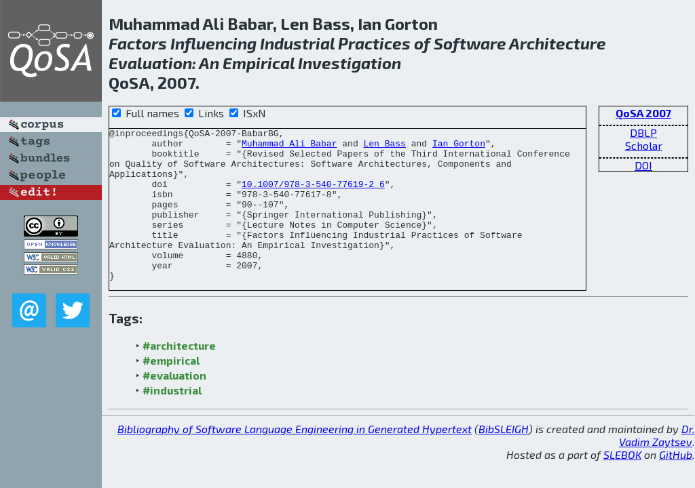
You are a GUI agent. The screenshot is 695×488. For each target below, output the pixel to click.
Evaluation (150, 63)
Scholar (643, 145)
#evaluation (174, 393)
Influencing (213, 43)
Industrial (297, 43)
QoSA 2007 (643, 112)
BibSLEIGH (503, 447)
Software (470, 43)
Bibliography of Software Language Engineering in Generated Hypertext (294, 447)
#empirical (171, 378)
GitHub (675, 472)
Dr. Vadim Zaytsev (657, 453)
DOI (643, 165)
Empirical (259, 63)
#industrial (172, 408)
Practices (374, 43)
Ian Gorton (458, 147)
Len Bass (384, 147)
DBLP (643, 132)
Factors (138, 43)
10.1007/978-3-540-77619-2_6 (313, 184)
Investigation (349, 63)
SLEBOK (622, 472)
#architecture (179, 363)
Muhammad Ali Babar (289, 147)
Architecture (557, 43)
